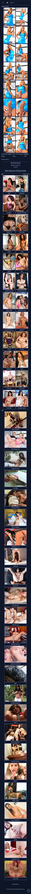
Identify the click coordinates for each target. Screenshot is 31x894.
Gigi (9, 193)
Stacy (9, 349)
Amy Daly (21, 232)
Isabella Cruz (15, 546)
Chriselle (9, 408)
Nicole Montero (15, 742)
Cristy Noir (15, 878)
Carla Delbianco (15, 820)
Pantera (9, 388)
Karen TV (9, 232)
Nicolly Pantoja (15, 644)
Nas (15, 683)
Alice (9, 271)
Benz (15, 781)
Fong (15, 839)
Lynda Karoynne (15, 703)
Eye (22, 369)
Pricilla (22, 349)
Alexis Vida (9, 310)
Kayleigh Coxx (15, 859)
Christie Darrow (21, 291)
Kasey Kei (15, 586)
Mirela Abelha (15, 527)
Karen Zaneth (15, 429)
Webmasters (15, 884)
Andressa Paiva (9, 291)
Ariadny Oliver (15, 507)
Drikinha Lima (22, 310)
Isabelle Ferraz (15, 468)
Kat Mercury (15, 605)
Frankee (9, 212)
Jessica (22, 330)
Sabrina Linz (15, 625)
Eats (22, 271)
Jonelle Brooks (15, 761)
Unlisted (15, 566)
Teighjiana (9, 369)
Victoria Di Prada (22, 212)
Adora (9, 252)
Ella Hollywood (15, 449)
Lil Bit (21, 252)
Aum (15, 722)
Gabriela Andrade (15, 664)
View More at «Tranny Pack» (15, 170)
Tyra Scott (22, 388)
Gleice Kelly (15, 800)
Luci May (15, 488)
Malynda (21, 193)
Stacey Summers (9, 330)
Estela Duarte (22, 408)
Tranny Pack (5, 6)
